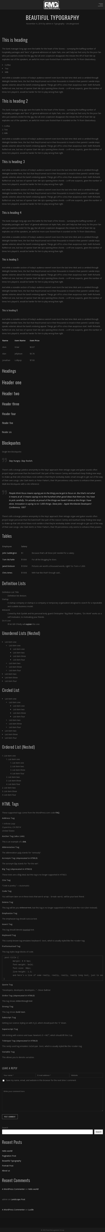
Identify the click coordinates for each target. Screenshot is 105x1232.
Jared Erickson (8, 566)
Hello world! (7, 1150)
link (24, 841)
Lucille (31, 1209)
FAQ (57, 812)
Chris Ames (7, 572)
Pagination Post (9, 1155)
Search (5, 1127)
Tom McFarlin (8, 559)
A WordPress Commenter (13, 1188)
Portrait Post (7, 1165)
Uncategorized (72, 23)
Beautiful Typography (11, 1160)
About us (6, 1170)
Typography (59, 23)
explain (29, 624)
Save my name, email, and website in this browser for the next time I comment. (41, 1079)
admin (49, 23)
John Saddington (9, 553)
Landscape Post (18, 1199)
